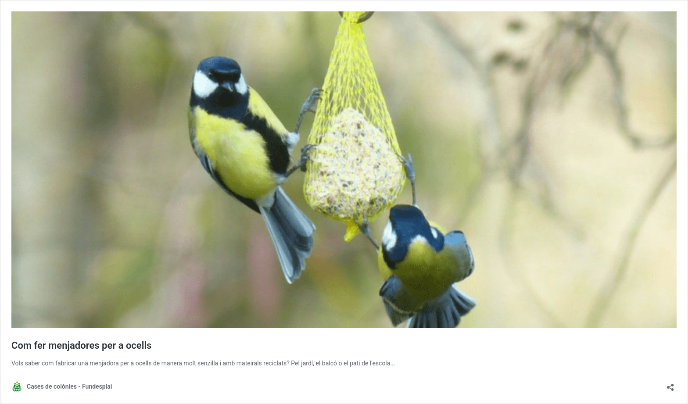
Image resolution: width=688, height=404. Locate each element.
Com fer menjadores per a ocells (81, 345)
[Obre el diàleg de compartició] (670, 384)
